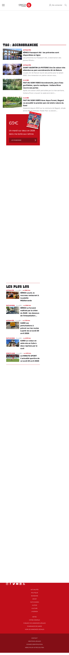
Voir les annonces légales (34, 629)
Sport (34, 599)
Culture (34, 608)
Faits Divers (34, 602)
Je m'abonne (16, 140)
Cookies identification (34, 644)
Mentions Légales (34, 641)
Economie (34, 596)
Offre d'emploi (34, 620)
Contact (34, 638)
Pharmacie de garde (34, 626)
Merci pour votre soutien (34, 647)
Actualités (34, 589)
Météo (34, 617)
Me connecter (57, 5)
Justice (34, 605)
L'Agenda (34, 611)
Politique (34, 592)
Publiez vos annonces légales (34, 623)
